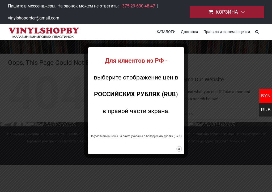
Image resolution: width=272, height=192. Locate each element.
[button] (257, 31)
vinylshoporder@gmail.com (33, 18)
